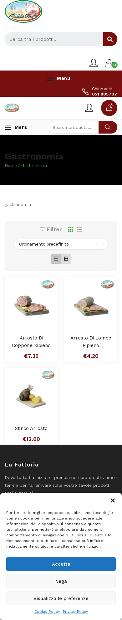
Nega (61, 581)
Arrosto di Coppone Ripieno (31, 341)
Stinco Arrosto (31, 428)
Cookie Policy (47, 611)
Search (108, 127)
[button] (112, 500)
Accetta (61, 564)
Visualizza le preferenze (61, 598)
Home (11, 165)
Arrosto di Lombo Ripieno (90, 341)
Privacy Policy (75, 611)
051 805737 (104, 93)
